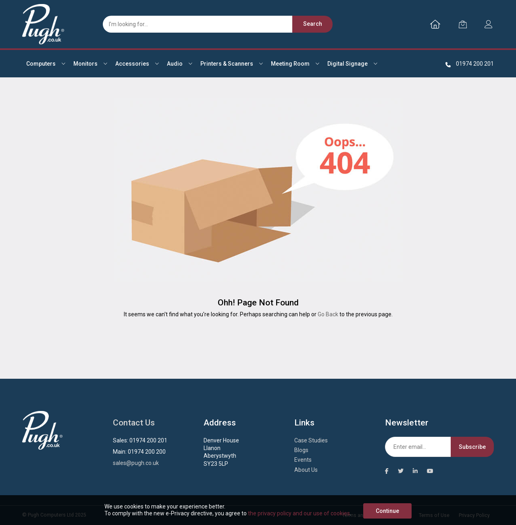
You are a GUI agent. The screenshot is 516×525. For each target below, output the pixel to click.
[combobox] (214, 24)
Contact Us (134, 422)
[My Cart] (463, 24)
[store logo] (43, 24)
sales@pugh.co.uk (136, 463)
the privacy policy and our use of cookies (299, 513)
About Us (306, 470)
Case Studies (311, 440)
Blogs (301, 450)
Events (303, 460)
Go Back (328, 314)
